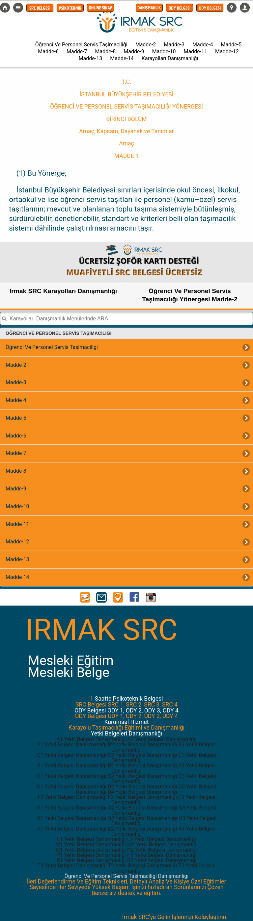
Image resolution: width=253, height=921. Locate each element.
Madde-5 (231, 44)
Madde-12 (227, 51)
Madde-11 (195, 51)
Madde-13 (90, 58)
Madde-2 (145, 44)
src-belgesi (5, 7)
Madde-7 (77, 51)
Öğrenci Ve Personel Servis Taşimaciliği (81, 44)
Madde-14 (122, 58)
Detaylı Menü (18, 7)
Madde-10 (164, 51)
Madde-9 (134, 51)
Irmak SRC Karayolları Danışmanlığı (63, 290)
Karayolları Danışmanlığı (170, 58)
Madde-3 (174, 44)
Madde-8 (105, 51)
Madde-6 (48, 51)
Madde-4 (202, 44)
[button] (39, 8)
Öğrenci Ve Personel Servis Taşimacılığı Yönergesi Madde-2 (189, 295)
